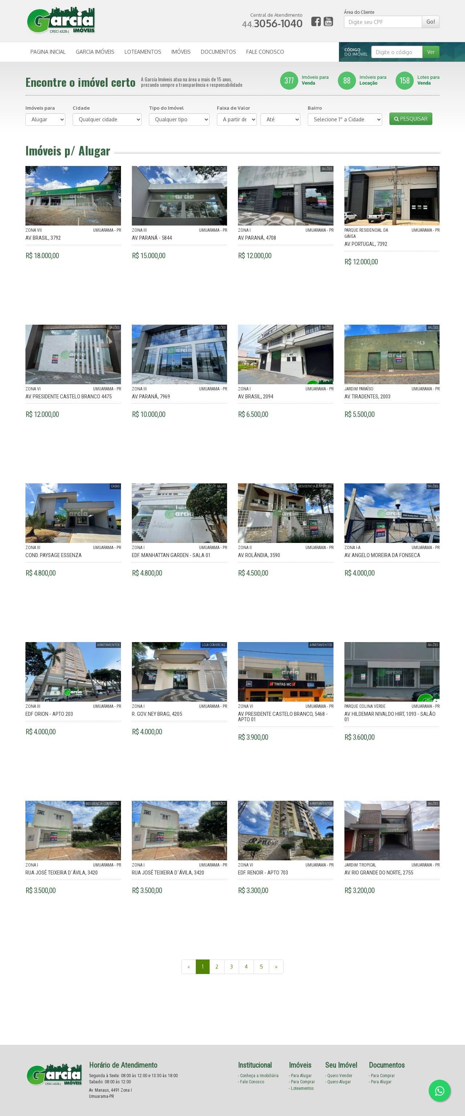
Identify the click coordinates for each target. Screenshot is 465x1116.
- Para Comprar (302, 1081)
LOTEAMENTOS (143, 52)
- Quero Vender (338, 1075)
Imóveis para (40, 108)
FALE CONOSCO (265, 52)
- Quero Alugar (338, 1081)
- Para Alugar (300, 1075)
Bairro (315, 108)
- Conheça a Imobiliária (258, 1075)
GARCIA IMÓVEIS (95, 52)
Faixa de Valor (233, 108)
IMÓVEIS (181, 52)
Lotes (418, 80)
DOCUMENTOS (218, 52)
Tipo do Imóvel (166, 108)
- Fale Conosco (251, 1081)
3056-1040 (272, 23)
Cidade (81, 108)
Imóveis (304, 80)
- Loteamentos (301, 1088)
